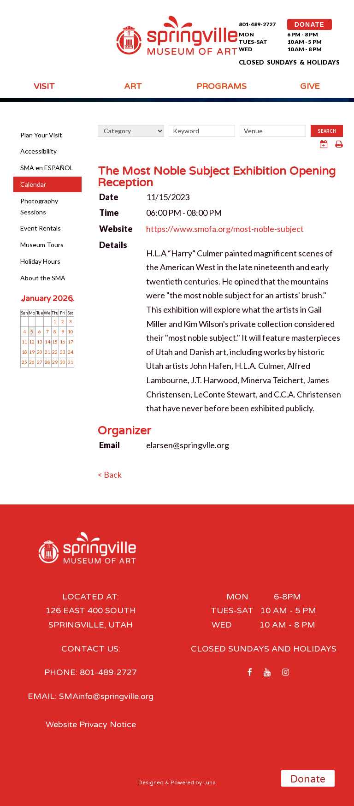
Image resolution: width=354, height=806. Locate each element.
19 (32, 352)
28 (47, 362)
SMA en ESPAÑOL (46, 168)
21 (47, 352)
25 (24, 362)
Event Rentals (40, 228)
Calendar (33, 184)
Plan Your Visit (41, 135)
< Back (110, 474)
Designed (151, 782)
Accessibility (38, 151)
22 (55, 352)
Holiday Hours (40, 261)
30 (62, 362)
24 (70, 352)
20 (39, 352)
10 (70, 331)
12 (32, 341)
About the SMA (42, 278)
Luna (209, 782)
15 (55, 341)
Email (109, 445)
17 (70, 341)
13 (39, 341)
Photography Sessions (39, 206)
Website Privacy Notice (90, 724)
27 (39, 362)
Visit (44, 86)
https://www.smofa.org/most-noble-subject (225, 229)
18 (24, 352)
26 (32, 362)
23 (62, 352)
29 (55, 362)
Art (133, 86)
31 (70, 362)
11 (24, 341)
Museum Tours (42, 245)
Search (327, 131)
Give (310, 86)
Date (108, 197)
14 (47, 341)
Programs (221, 86)
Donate (307, 779)
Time (109, 212)
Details (113, 245)
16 (62, 341)
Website (116, 229)
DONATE (309, 24)
